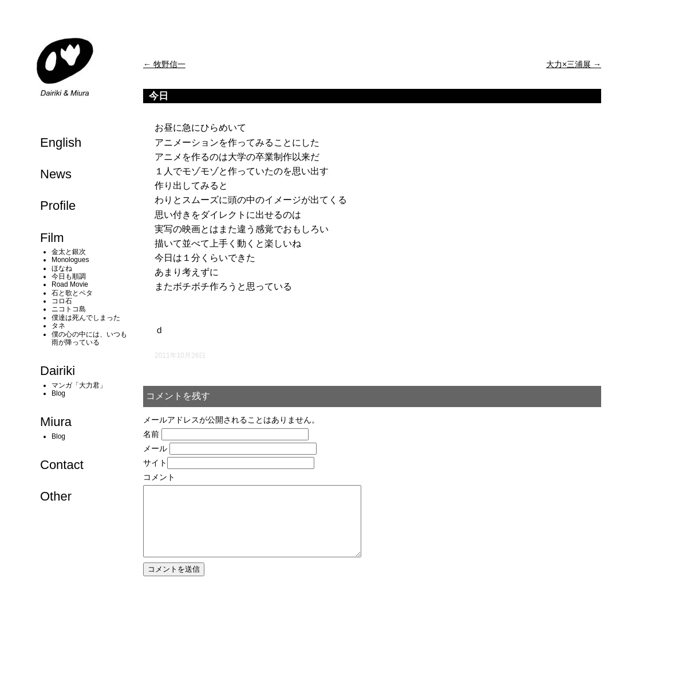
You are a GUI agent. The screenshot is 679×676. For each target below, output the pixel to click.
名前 (151, 434)
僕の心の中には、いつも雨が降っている (89, 338)
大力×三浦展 (573, 64)
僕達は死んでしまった (86, 318)
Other (56, 496)
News (56, 174)
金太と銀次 (69, 252)
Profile (58, 205)
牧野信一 (164, 64)
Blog (58, 393)
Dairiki (57, 371)
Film (52, 237)
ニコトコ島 (69, 309)
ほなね (62, 268)
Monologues (70, 260)
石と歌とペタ (72, 293)
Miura (56, 422)
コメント (159, 477)
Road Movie (70, 284)
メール (155, 448)
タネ (58, 326)
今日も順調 (69, 276)
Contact (62, 465)
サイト (155, 462)
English (60, 142)
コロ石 (62, 301)
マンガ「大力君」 (79, 385)
